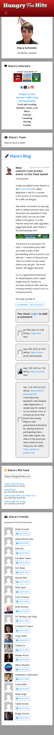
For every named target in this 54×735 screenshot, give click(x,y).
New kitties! (10, 489)
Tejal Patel (35, 333)
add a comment (30, 304)
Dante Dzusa (36, 352)
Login (34, 313)
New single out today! (15, 501)
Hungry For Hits (27, 94)
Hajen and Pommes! (14, 483)
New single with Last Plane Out (19, 495)
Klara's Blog (20, 156)
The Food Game (27, 100)
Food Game (25, 189)
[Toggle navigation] (6, 13)
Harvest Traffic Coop (27, 97)
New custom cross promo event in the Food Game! (32, 171)
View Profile (22, 533)
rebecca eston (37, 371)
